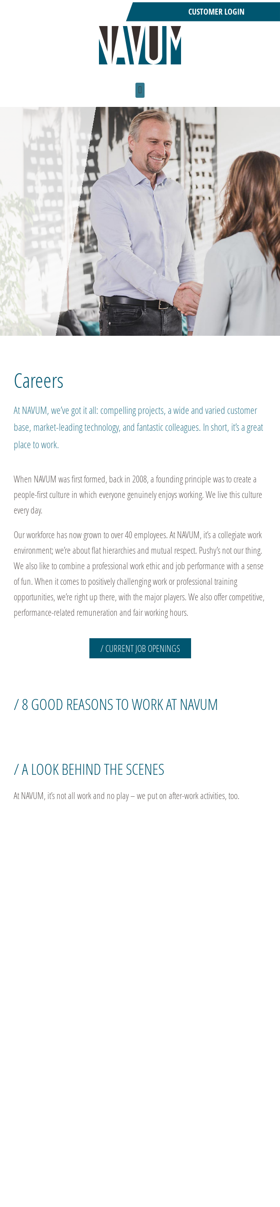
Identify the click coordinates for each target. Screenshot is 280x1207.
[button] (139, 90)
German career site (169, 1183)
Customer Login (216, 11)
